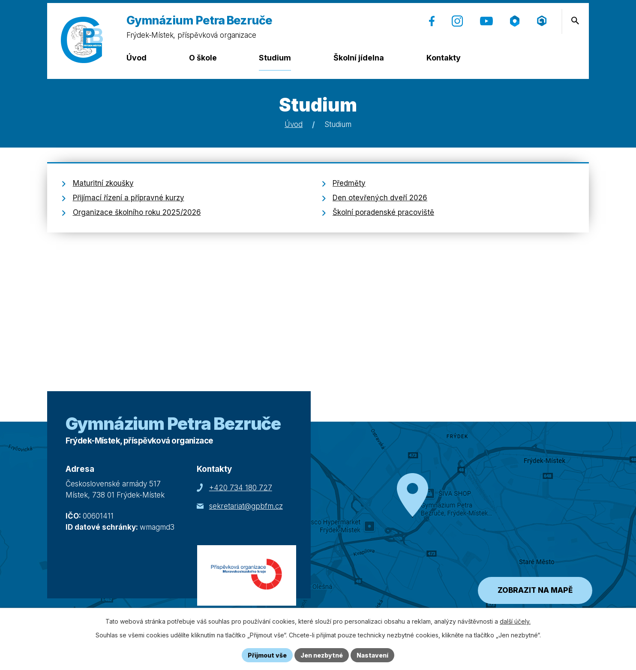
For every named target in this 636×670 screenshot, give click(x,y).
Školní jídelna (358, 57)
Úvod (136, 57)
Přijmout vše (267, 655)
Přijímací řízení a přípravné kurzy (128, 197)
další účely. (515, 621)
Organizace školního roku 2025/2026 (137, 212)
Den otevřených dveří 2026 (380, 197)
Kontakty (443, 57)
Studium (275, 57)
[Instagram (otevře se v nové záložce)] (457, 21)
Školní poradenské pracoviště (383, 212)
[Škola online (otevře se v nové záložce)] (514, 21)
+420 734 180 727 (240, 487)
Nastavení (372, 655)
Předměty (349, 183)
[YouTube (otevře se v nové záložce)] (486, 21)
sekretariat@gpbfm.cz (246, 506)
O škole (203, 57)
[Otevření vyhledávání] (575, 21)
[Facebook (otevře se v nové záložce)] (432, 21)
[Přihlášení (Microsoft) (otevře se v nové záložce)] (542, 20)
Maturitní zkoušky (103, 183)
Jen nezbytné (321, 655)
